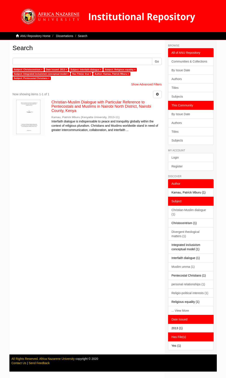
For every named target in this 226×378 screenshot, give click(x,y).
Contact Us (19, 363)
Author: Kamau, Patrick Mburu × (112, 74)
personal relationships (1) (188, 284)
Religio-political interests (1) (189, 293)
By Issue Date (180, 70)
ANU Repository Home (35, 36)
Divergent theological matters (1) (185, 234)
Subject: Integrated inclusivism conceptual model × (41, 74)
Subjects (177, 96)
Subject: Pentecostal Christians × (32, 78)
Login (175, 157)
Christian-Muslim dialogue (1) (188, 212)
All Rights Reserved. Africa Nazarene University (44, 358)
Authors (176, 79)
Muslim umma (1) (183, 266)
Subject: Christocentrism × (28, 69)
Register (177, 166)
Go (157, 61)
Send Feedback (39, 363)
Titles (175, 87)
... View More (180, 310)
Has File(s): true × (81, 74)
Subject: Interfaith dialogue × (85, 69)
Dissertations (64, 36)
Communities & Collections (189, 61)
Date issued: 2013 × (56, 69)
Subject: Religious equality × (120, 69)
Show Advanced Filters (146, 84)
